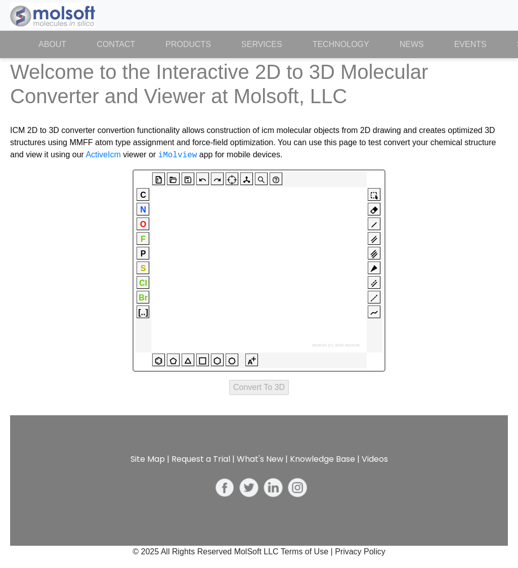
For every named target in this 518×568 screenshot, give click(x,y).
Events (470, 44)
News (412, 44)
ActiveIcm (102, 155)
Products (188, 44)
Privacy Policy (360, 551)
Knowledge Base (322, 459)
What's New (260, 459)
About (59, 43)
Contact (116, 44)
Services (261, 44)
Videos (375, 459)
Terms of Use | (308, 551)
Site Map (148, 459)
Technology (341, 44)
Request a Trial (200, 459)
